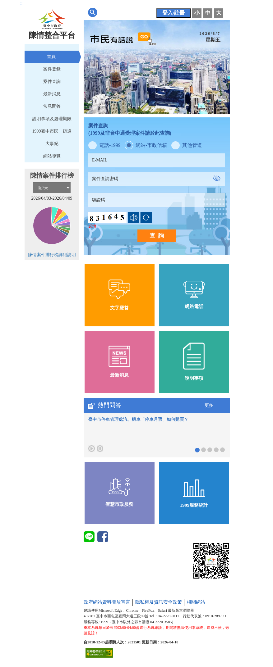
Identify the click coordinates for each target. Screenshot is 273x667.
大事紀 (51, 143)
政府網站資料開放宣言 (107, 602)
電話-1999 (110, 145)
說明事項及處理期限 (52, 118)
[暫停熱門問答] (100, 448)
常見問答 (52, 106)
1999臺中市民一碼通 (52, 131)
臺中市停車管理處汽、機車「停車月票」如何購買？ (138, 419)
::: (22, 3)
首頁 (51, 56)
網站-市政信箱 (151, 145)
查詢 (158, 236)
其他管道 (192, 145)
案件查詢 (52, 81)
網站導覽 (52, 156)
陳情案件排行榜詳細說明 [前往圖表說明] (52, 254)
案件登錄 (52, 69)
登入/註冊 (173, 13)
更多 (209, 405)
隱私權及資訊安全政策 (158, 602)
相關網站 (196, 602)
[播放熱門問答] (91, 448)
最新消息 (52, 94)
